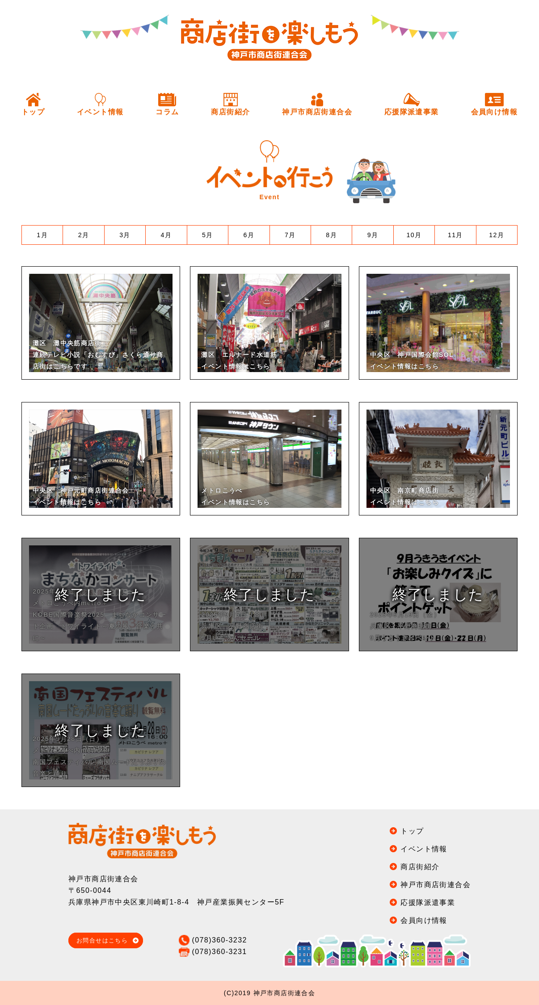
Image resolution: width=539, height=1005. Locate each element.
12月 (496, 235)
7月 (290, 235)
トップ (412, 831)
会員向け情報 (423, 920)
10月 (414, 235)
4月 (166, 235)
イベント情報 (423, 849)
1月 (42, 235)
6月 (248, 235)
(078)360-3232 (213, 940)
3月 (125, 235)
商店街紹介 (419, 867)
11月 (455, 235)
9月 (373, 235)
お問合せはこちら (102, 940)
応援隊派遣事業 (427, 902)
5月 (207, 235)
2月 (83, 235)
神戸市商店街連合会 (435, 884)
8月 (331, 235)
